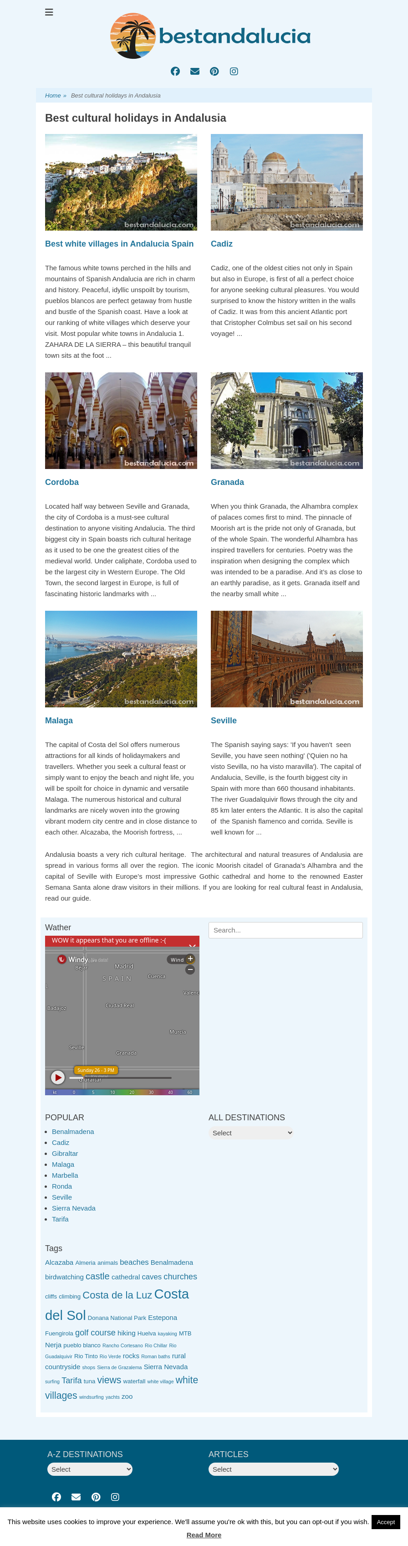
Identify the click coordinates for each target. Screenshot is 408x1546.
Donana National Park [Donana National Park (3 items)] (117, 1317)
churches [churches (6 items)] (180, 1276)
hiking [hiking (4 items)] (126, 1333)
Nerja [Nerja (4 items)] (53, 1345)
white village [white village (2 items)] (161, 1381)
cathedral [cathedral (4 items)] (126, 1277)
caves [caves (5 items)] (152, 1277)
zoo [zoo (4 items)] (127, 1396)
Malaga (59, 720)
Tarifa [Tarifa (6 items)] (71, 1380)
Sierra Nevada (74, 1208)
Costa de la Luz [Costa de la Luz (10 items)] (117, 1295)
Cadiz (222, 243)
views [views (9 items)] (109, 1380)
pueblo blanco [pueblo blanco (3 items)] (82, 1345)
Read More (204, 1535)
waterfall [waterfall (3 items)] (134, 1381)
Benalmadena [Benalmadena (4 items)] (172, 1262)
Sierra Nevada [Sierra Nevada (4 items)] (166, 1367)
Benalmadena (73, 1131)
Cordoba (62, 482)
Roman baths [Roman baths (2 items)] (155, 1356)
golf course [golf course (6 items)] (95, 1332)
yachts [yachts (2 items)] (113, 1397)
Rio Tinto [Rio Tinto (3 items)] (86, 1356)
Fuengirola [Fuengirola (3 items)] (59, 1333)
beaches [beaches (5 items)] (134, 1262)
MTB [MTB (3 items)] (185, 1333)
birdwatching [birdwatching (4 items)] (64, 1277)
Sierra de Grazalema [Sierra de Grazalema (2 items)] (119, 1367)
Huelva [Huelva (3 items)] (147, 1333)
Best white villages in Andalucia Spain (119, 243)
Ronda (62, 1186)
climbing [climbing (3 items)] (70, 1296)
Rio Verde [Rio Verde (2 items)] (110, 1356)
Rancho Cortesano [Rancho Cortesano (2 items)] (122, 1345)
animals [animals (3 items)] (107, 1262)
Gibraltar (65, 1153)
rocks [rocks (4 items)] (131, 1356)
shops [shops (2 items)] (88, 1367)
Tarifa (60, 1219)
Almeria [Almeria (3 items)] (85, 1262)
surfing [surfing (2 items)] (52, 1381)
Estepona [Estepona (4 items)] (162, 1317)
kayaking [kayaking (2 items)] (167, 1333)
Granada (227, 482)
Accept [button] (386, 1522)
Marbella (65, 1175)
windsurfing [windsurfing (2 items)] (91, 1397)
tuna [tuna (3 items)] (89, 1381)
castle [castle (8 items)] (98, 1276)
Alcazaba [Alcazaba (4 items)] (59, 1262)
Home (55, 96)
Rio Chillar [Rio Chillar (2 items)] (156, 1345)
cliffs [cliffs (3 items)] (51, 1296)
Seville (224, 720)
